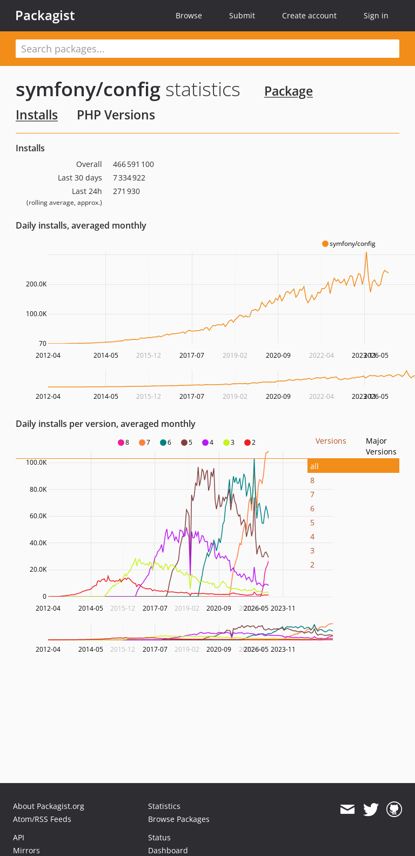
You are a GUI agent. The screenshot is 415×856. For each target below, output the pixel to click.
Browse (189, 15)
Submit (242, 15)
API (18, 837)
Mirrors (26, 850)
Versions (331, 441)
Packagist (45, 15)
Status (159, 837)
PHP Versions (116, 114)
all (314, 466)
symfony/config (88, 89)
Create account (309, 15)
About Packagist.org (48, 806)
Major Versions (381, 446)
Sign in (376, 15)
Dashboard (168, 850)
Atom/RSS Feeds (42, 819)
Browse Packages (179, 819)
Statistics (164, 806)
